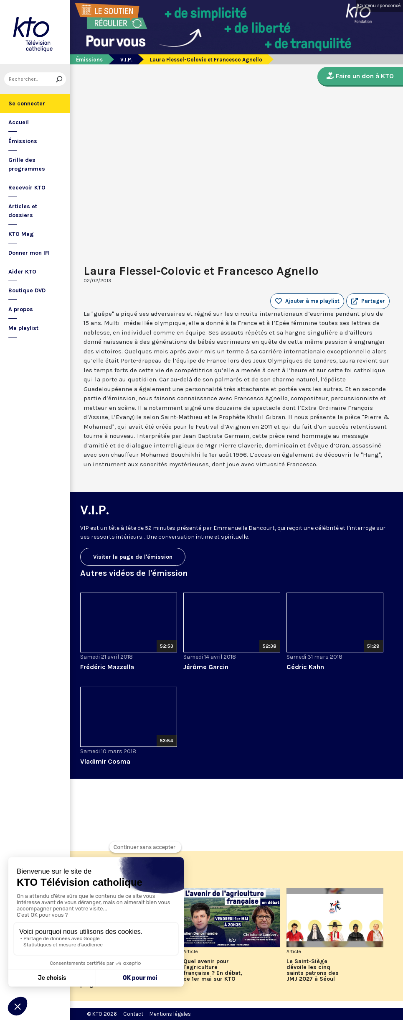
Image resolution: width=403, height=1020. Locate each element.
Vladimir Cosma (105, 761)
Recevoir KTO (27, 187)
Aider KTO (22, 271)
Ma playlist (23, 328)
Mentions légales (170, 1014)
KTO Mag (21, 234)
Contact (133, 1014)
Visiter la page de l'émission (132, 556)
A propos (20, 309)
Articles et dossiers (22, 211)
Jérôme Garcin (205, 667)
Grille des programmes (26, 164)
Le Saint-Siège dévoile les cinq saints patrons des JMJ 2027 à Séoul (312, 970)
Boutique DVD (27, 290)
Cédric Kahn (305, 667)
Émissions (22, 141)
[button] (368, 301)
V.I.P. (126, 59)
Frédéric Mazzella (107, 667)
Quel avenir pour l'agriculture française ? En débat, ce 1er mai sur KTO (212, 970)
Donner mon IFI (29, 252)
